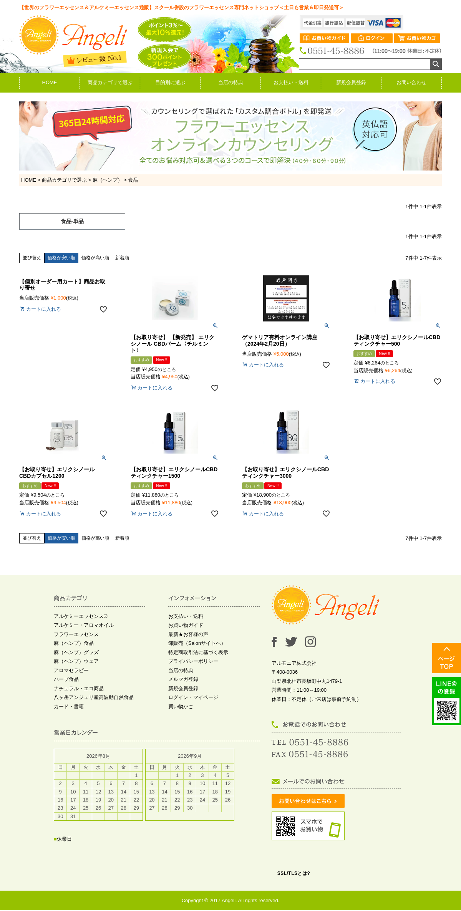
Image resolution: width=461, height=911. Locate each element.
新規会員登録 (351, 82)
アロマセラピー (71, 677)
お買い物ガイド (185, 632)
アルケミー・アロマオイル (84, 632)
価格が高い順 (95, 264)
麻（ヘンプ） (108, 180)
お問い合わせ (411, 82)
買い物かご (180, 713)
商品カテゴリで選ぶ (110, 82)
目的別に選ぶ (170, 82)
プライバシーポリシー (193, 668)
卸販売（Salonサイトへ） (197, 650)
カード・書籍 (69, 713)
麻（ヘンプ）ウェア (76, 668)
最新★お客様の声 (188, 641)
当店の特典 (230, 82)
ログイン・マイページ (193, 704)
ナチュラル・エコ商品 (79, 695)
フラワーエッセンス (76, 641)
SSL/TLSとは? (293, 880)
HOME (49, 82)
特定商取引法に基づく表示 (198, 659)
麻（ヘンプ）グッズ (76, 659)
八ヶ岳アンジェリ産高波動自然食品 (94, 704)
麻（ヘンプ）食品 (74, 650)
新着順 (122, 264)
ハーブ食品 (66, 686)
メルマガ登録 (183, 686)
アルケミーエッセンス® (81, 623)
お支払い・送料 (291, 82)
